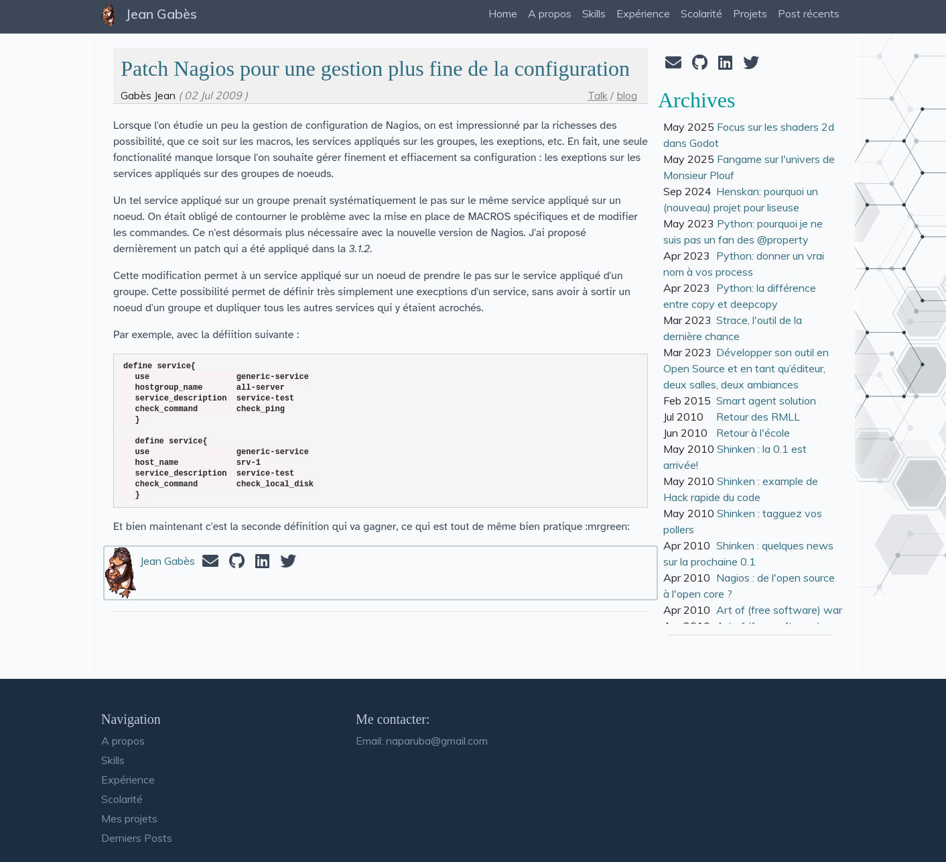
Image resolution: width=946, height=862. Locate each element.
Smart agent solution (766, 400)
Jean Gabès (167, 561)
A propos (123, 740)
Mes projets (129, 818)
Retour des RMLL (758, 416)
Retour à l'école (753, 432)
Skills (113, 760)
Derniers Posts (136, 838)
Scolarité (122, 799)
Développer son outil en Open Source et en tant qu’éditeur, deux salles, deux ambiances (746, 368)
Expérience (128, 779)
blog (627, 95)
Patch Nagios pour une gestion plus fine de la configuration (375, 68)
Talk (598, 95)
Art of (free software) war (779, 609)
